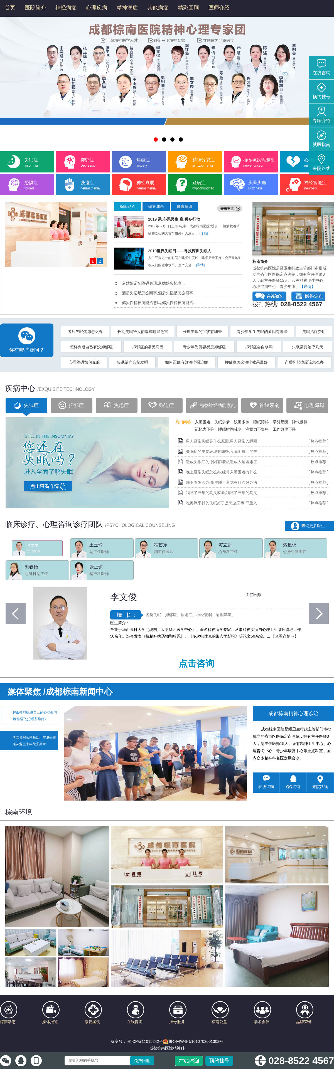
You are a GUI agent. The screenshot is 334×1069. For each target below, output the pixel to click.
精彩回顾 (188, 8)
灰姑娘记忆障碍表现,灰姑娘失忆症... (150, 283)
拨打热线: (287, 304)
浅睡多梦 (241, 422)
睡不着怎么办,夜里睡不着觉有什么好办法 (221, 482)
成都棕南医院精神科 (167, 1048)
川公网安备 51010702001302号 (193, 1041)
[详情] (204, 233)
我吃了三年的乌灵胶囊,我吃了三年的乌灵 (221, 492)
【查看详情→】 (284, 636)
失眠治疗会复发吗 (132, 362)
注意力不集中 (257, 429)
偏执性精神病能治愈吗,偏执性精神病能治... (156, 302)
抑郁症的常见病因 (147, 347)
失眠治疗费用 (314, 331)
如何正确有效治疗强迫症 (186, 362)
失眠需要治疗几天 (307, 347)
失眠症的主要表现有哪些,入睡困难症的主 (221, 451)
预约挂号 (219, 1060)
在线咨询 (266, 782)
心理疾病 (96, 8)
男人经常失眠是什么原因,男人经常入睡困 (221, 441)
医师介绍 (219, 8)
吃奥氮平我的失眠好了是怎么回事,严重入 (221, 503)
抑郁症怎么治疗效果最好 (246, 362)
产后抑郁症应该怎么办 (304, 362)
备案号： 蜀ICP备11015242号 (137, 1041)
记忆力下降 (204, 429)
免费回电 (142, 1060)
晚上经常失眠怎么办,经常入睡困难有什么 (221, 472)
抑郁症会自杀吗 (258, 347)
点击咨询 (196, 663)
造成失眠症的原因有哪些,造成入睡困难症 (221, 462)
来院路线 (320, 782)
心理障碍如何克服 (84, 362)
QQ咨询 (293, 782)
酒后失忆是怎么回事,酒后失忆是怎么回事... (156, 293)
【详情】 (307, 286)
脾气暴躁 (300, 422)
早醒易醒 (280, 422)
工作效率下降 (284, 429)
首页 (10, 8)
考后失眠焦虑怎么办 (85, 331)
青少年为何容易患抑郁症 (204, 347)
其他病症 (157, 8)
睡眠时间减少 (230, 429)
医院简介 (35, 8)
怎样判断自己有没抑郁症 (91, 347)
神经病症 (66, 8)
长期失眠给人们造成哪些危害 (142, 331)
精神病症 (127, 8)
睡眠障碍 (261, 422)
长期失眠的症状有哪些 (202, 331)
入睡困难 (202, 422)
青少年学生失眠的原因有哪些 (262, 331)
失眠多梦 (222, 422)
